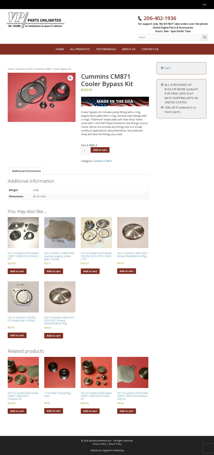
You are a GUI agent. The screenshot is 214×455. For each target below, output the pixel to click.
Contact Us (150, 49)
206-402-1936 (160, 18)
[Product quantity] (85, 150)
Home (60, 49)
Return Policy (115, 443)
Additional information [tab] (26, 171)
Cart (204, 4)
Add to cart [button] (17, 271)
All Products (80, 49)
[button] (70, 78)
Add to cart (100, 150)
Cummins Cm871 (24, 68)
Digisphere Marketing (112, 450)
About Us (129, 49)
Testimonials (106, 49)
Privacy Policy (100, 443)
